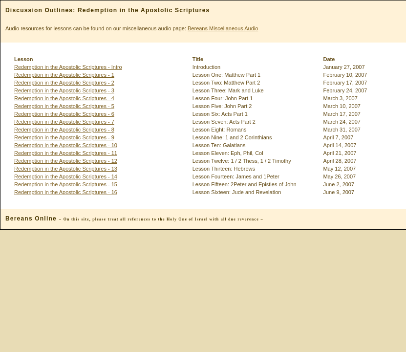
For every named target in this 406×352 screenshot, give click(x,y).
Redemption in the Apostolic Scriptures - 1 (64, 75)
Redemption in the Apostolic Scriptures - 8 (64, 129)
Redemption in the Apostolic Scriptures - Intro (68, 67)
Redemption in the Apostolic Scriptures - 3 (64, 90)
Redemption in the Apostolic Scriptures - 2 (64, 83)
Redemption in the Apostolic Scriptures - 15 (65, 184)
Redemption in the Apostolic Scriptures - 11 (65, 153)
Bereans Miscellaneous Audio (223, 28)
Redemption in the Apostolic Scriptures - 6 (64, 114)
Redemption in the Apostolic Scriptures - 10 (65, 145)
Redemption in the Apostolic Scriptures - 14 (65, 176)
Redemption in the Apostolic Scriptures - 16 (65, 192)
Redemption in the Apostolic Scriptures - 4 (64, 98)
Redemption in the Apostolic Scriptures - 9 (64, 137)
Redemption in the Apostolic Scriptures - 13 (65, 169)
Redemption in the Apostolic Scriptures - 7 (64, 122)
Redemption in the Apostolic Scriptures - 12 (65, 161)
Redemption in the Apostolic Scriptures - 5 (64, 106)
